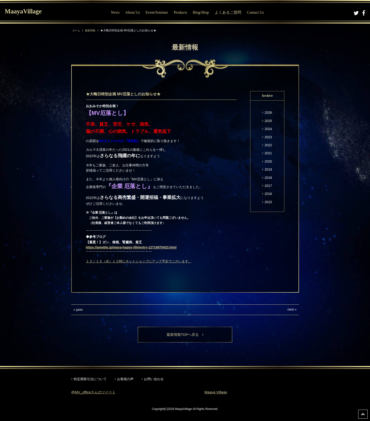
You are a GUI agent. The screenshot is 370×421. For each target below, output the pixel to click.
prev (79, 310)
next (290, 309)
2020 (268, 161)
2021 (268, 153)
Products (180, 12)
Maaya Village (216, 392)
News (115, 12)
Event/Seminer (157, 12)
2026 (268, 112)
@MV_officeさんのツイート (94, 392)
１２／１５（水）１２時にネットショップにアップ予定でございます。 (139, 261)
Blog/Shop (201, 12)
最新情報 (91, 30)
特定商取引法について (90, 379)
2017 (268, 186)
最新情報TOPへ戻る (185, 335)
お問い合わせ (154, 379)
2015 (268, 202)
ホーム (76, 30)
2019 (268, 169)
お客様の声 (125, 379)
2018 (268, 178)
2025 (268, 121)
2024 (268, 129)
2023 (268, 137)
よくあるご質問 (228, 12)
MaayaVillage (25, 12)
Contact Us (255, 12)
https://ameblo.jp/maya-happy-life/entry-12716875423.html (131, 247)
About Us (132, 12)
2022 (268, 145)
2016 (268, 194)
